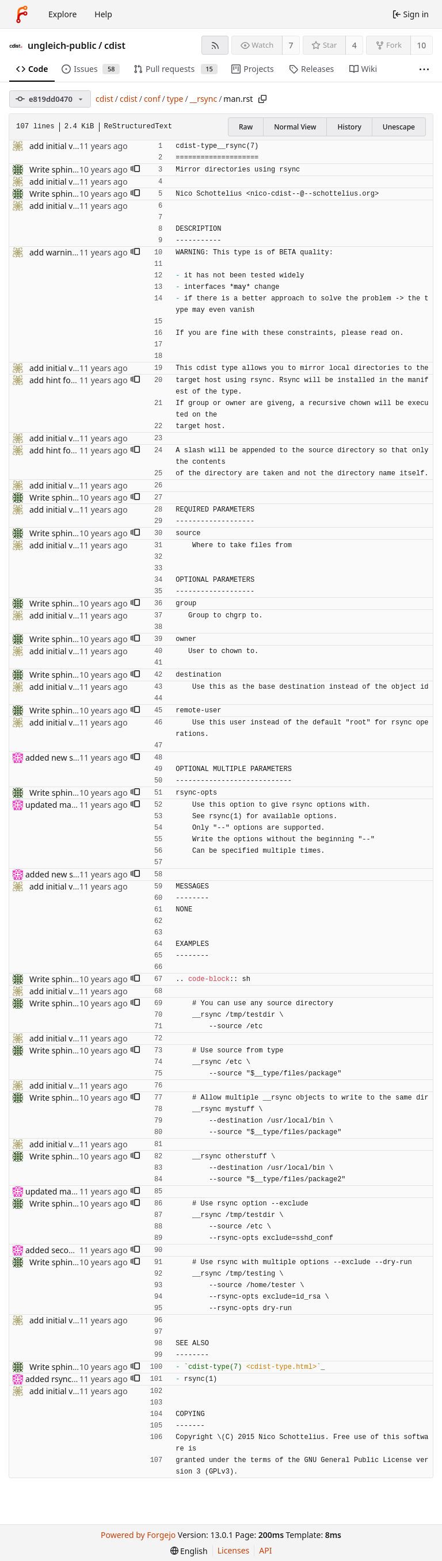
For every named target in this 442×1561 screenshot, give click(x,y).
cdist (114, 45)
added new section (60, 757)
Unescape (399, 127)
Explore (62, 14)
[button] (135, 169)
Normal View (295, 127)
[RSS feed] (214, 45)
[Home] (22, 14)
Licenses (234, 1550)
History (349, 127)
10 (421, 45)
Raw (246, 127)
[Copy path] (262, 99)
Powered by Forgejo (138, 1534)
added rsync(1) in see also (74, 1378)
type (175, 98)
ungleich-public (62, 45)
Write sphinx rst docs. (70, 169)
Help (103, 14)
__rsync (203, 98)
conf (152, 98)
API (265, 1550)
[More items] (424, 69)
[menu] (189, 1550)
